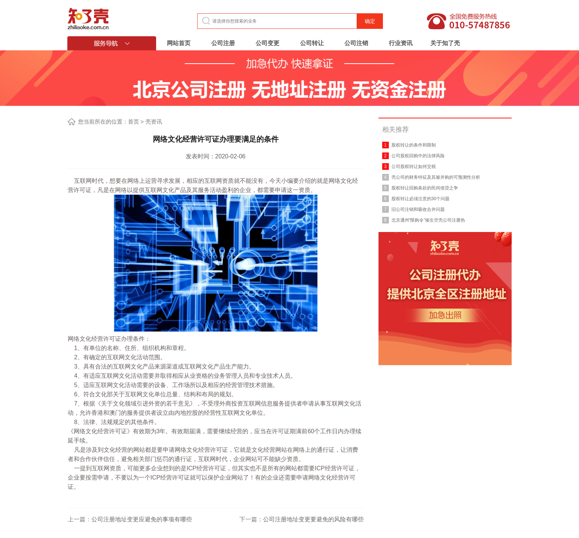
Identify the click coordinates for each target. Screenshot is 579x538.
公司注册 (223, 43)
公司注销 (356, 43)
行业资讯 (401, 43)
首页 (133, 121)
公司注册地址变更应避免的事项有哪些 (141, 519)
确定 (370, 21)
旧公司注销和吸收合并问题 (418, 209)
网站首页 (179, 43)
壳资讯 (153, 121)
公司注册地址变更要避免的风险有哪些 (313, 519)
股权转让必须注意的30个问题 (420, 198)
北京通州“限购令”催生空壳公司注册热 (428, 220)
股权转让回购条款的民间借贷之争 (424, 188)
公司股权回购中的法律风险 (418, 155)
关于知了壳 (445, 43)
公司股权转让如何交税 (413, 166)
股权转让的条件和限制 (413, 145)
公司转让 (312, 43)
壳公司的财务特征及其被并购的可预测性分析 (435, 177)
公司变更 (267, 43)
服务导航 (111, 43)
